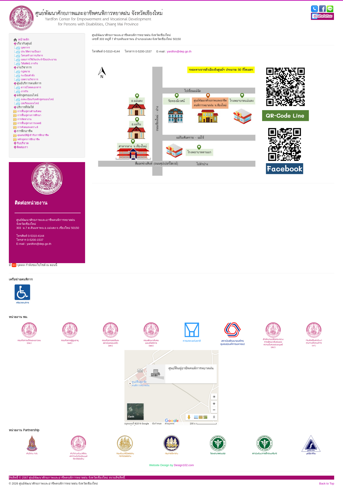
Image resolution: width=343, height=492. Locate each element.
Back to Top (326, 483)
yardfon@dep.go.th (39, 243)
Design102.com (184, 465)
